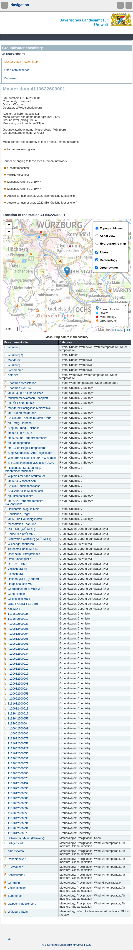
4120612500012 (16, 668)
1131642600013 (16, 618)
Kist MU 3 (12, 608)
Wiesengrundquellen (19, 544)
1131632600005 (16, 703)
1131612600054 (16, 793)
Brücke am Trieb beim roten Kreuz (27, 418)
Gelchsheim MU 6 (17, 598)
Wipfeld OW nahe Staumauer (24, 476)
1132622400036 (16, 788)
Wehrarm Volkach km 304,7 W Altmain (30, 457)
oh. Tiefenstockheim (18, 496)
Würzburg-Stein (16, 911)
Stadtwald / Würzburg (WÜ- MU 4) (27, 539)
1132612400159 (16, 783)
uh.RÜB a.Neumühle (19, 403)
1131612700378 (16, 833)
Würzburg (12, 347)
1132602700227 (16, 748)
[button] (67, 271)
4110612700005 (16, 638)
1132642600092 (16, 808)
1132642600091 (16, 823)
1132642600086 (16, 798)
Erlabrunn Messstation (20, 383)
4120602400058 (16, 813)
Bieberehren (13, 370)
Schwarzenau (14, 875)
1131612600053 (16, 743)
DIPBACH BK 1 (16, 564)
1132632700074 (16, 778)
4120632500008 (16, 683)
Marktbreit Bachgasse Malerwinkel (27, 408)
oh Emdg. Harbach (18, 423)
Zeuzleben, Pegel (17, 514)
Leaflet (119, 330)
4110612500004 (16, 633)
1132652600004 (16, 723)
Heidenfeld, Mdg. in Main (21, 509)
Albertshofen (14, 851)
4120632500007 (16, 678)
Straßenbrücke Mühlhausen (23, 491)
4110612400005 (16, 628)
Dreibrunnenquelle (17, 559)
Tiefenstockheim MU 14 (21, 549)
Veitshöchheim (15, 887)
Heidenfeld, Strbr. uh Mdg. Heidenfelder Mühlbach (22, 469)
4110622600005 (16, 698)
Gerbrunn (12, 882)
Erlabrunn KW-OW (17, 388)
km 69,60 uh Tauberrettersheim (25, 438)
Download (10, 78)
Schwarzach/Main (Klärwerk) (24, 838)
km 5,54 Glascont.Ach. (20, 481)
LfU (127, 330)
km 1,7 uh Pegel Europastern (24, 447)
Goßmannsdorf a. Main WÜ (23, 588)
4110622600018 (16, 648)
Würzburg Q (13, 355)
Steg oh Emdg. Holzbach (21, 428)
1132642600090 (16, 818)
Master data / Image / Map (21, 61)
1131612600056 (16, 753)
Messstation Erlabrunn (20, 524)
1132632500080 (16, 773)
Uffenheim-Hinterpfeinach (22, 554)
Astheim (11, 375)
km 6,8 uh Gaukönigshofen (23, 519)
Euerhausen (13, 867)
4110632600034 (16, 653)
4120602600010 (16, 658)
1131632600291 (16, 828)
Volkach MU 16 (15, 569)
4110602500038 (16, 623)
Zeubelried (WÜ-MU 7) (20, 534)
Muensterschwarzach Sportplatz (26, 398)
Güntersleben (14, 593)
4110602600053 (16, 693)
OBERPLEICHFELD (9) (21, 603)
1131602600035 (16, 613)
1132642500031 (16, 758)
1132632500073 (16, 738)
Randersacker (14, 859)
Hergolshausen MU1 (19, 584)
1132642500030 (16, 768)
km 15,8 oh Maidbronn (20, 413)
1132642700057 (16, 718)
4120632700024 (16, 688)
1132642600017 (16, 713)
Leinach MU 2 (14, 574)
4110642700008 (16, 728)
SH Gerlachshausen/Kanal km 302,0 (29, 462)
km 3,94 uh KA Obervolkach (23, 393)
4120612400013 (16, 708)
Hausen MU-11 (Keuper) (21, 579)
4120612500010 (16, 663)
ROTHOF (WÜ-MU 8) (19, 529)
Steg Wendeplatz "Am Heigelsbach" (28, 452)
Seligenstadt (13, 843)
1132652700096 (16, 803)
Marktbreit (12, 360)
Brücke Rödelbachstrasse (22, 486)
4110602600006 (16, 733)
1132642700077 (16, 763)
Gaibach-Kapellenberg (20, 903)
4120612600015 (16, 673)
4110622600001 (16, 643)
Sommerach (13, 895)
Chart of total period (17, 70)
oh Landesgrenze (17, 443)
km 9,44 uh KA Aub (18, 433)
